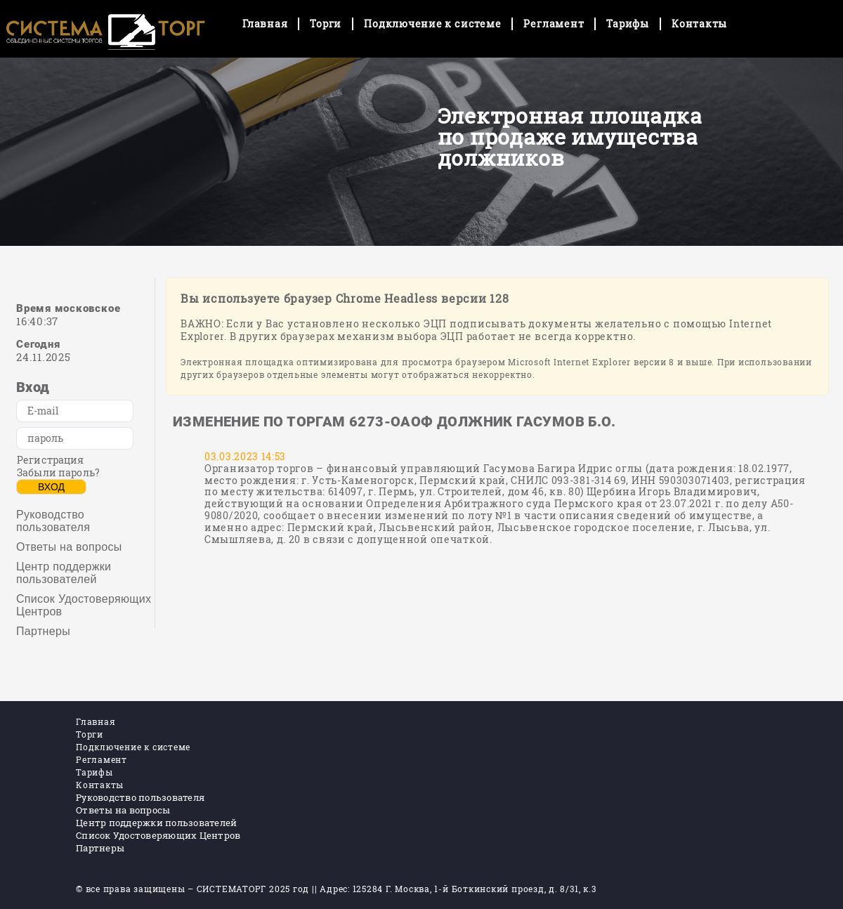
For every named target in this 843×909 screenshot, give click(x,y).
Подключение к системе (432, 23)
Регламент (553, 23)
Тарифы (627, 23)
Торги (325, 23)
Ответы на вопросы (69, 547)
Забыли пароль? (58, 472)
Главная (264, 23)
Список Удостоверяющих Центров (83, 605)
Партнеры (43, 631)
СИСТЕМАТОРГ (231, 888)
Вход (51, 486)
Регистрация (50, 459)
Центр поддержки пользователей (63, 573)
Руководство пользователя (53, 521)
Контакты (699, 23)
